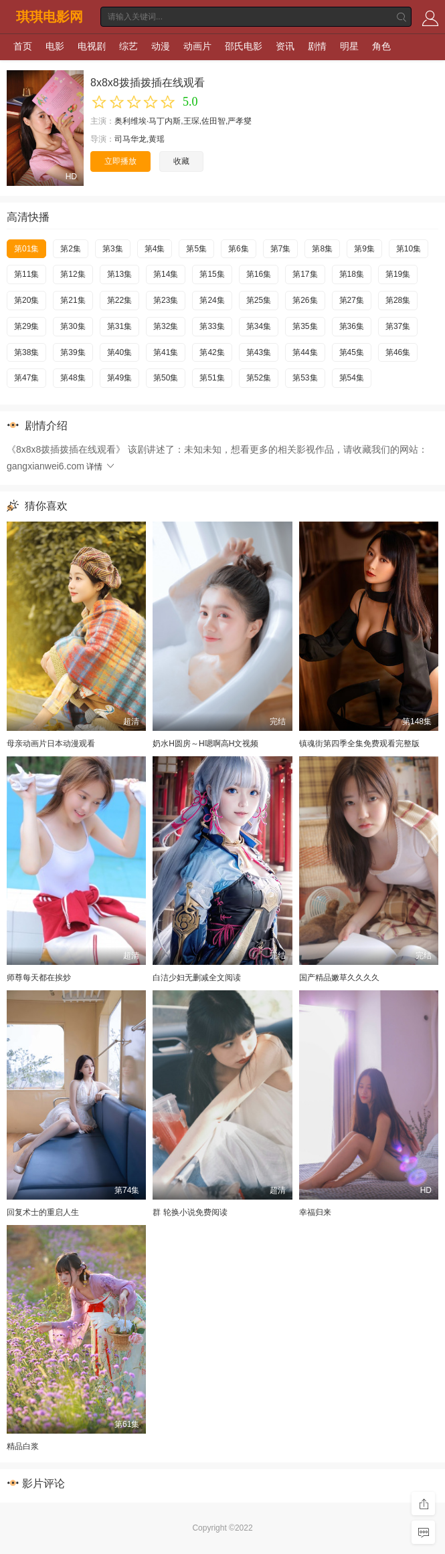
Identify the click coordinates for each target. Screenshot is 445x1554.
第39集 (72, 352)
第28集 (397, 300)
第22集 (119, 300)
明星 (349, 46)
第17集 (304, 274)
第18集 (351, 274)
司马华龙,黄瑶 (139, 139)
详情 (100, 466)
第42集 (211, 352)
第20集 (26, 300)
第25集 (258, 300)
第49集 (119, 377)
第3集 (112, 248)
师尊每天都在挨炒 (39, 977)
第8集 (322, 248)
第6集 (238, 248)
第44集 (304, 352)
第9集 (364, 248)
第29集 (26, 326)
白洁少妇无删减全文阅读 (197, 977)
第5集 (196, 248)
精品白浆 (23, 1446)
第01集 (26, 248)
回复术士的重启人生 (43, 1212)
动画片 (197, 46)
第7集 (280, 248)
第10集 (408, 248)
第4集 (155, 248)
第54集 (351, 377)
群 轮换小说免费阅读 (190, 1212)
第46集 (397, 352)
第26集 (304, 300)
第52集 (258, 377)
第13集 (119, 274)
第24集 (211, 300)
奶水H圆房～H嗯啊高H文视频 (205, 743)
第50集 (165, 377)
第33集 (211, 326)
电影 (55, 46)
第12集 (72, 274)
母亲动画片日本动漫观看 (51, 743)
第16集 (258, 274)
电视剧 (92, 46)
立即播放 (120, 161)
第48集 (72, 377)
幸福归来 (315, 1212)
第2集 (70, 248)
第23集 (165, 300)
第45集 (351, 352)
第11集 (26, 274)
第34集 (258, 326)
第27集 (351, 300)
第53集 (304, 377)
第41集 (165, 352)
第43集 (258, 352)
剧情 (317, 46)
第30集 (72, 326)
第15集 (211, 274)
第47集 (26, 377)
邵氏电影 (243, 46)
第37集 (397, 326)
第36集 (351, 326)
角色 (381, 46)
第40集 (119, 352)
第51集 (211, 377)
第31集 (119, 326)
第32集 (165, 326)
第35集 (304, 326)
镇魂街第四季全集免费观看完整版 (359, 743)
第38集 (26, 352)
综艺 (128, 46)
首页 (22, 46)
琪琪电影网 (49, 16)
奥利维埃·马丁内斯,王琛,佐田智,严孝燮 (183, 121)
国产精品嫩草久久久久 (339, 977)
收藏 (181, 161)
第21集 (72, 300)
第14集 (165, 274)
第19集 (397, 274)
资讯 (285, 46)
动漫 (160, 46)
